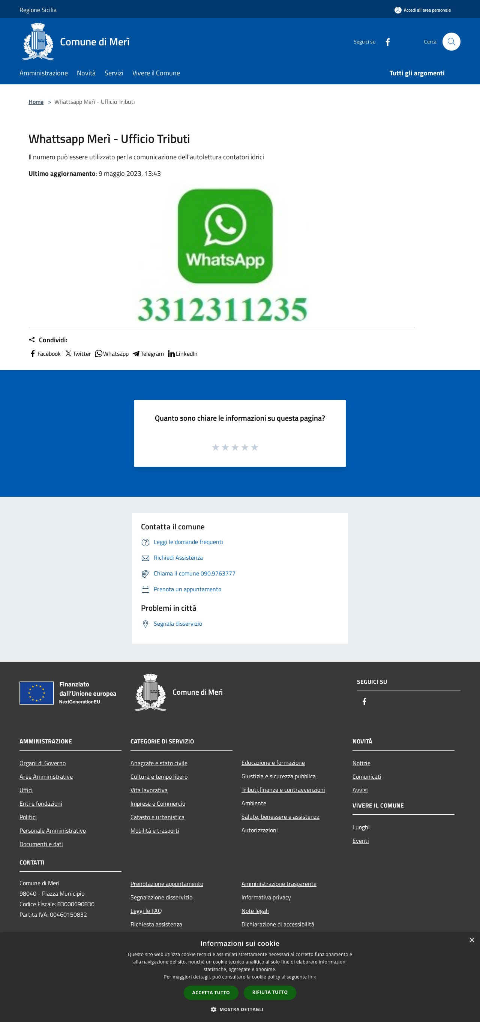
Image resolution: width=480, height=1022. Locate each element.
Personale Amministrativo (53, 830)
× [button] (471, 940)
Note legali (255, 910)
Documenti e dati (41, 843)
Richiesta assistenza (156, 924)
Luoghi (361, 827)
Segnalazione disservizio (161, 897)
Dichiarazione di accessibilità (278, 924)
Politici (28, 816)
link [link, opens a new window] (312, 977)
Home (36, 101)
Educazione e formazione (273, 762)
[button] (240, 1009)
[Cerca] (451, 42)
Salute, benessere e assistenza (281, 816)
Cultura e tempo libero (159, 776)
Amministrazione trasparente (279, 883)
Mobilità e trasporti (154, 830)
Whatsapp (111, 353)
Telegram (148, 353)
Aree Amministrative (46, 776)
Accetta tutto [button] (211, 992)
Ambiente (254, 803)
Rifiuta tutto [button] (270, 992)
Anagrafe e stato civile (159, 762)
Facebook (44, 353)
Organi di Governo (43, 762)
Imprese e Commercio (157, 803)
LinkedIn (182, 353)
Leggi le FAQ (146, 910)
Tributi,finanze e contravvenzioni (283, 789)
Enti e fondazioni (41, 803)
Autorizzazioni (260, 830)
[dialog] (240, 977)
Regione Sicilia (38, 9)
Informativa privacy (266, 897)
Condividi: (47, 340)
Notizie (361, 762)
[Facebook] (384, 41)
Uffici (26, 789)
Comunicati (366, 776)
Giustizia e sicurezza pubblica (279, 776)
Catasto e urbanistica (157, 816)
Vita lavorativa (149, 789)
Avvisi (360, 789)
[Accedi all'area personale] (422, 10)
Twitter (77, 353)
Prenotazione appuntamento (166, 883)
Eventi (360, 840)
